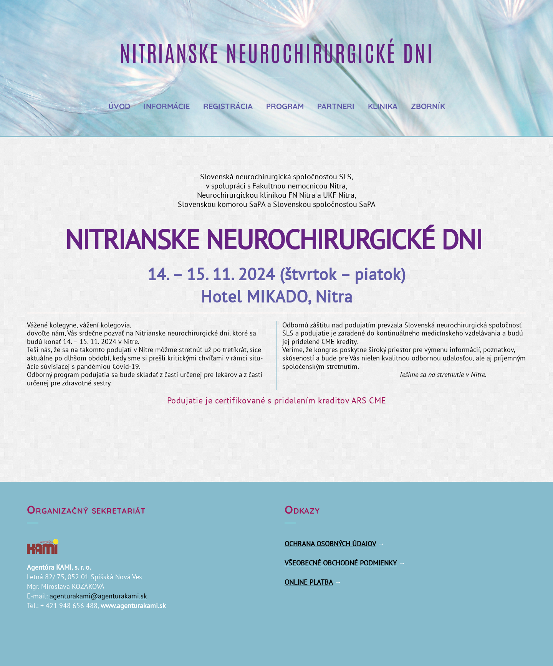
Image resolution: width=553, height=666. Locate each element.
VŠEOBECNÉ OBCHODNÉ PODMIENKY (341, 563)
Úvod (119, 106)
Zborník (428, 106)
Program (285, 106)
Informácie (167, 106)
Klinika (382, 106)
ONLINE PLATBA (309, 582)
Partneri (335, 106)
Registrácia (228, 106)
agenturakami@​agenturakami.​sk (98, 596)
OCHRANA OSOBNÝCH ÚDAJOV (330, 543)
